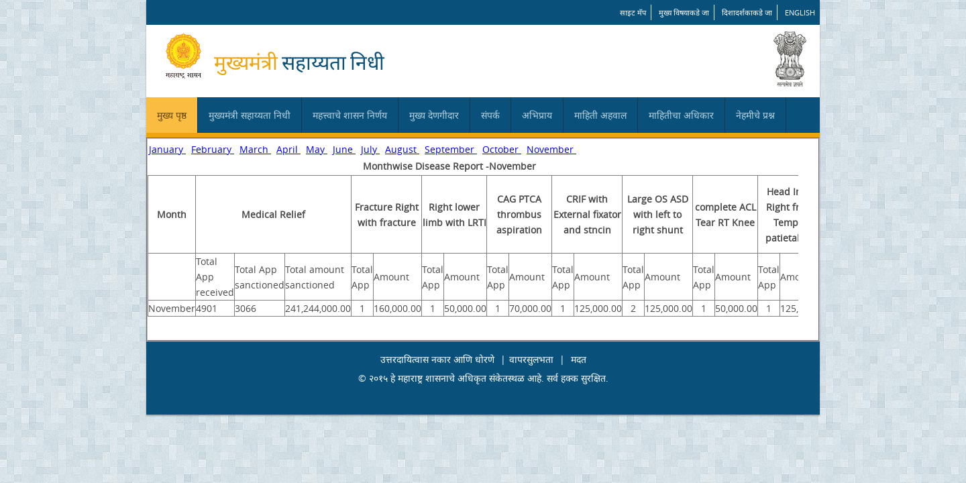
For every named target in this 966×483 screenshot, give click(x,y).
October (501, 149)
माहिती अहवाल (600, 115)
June (344, 149)
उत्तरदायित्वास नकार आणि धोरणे (437, 359)
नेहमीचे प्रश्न (755, 115)
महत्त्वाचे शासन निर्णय (350, 115)
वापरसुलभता (531, 359)
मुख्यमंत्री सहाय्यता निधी (249, 115)
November (551, 149)
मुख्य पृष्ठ (171, 115)
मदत (578, 359)
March (255, 149)
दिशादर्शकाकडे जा (747, 12)
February (212, 149)
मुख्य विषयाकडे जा (684, 12)
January (167, 149)
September (451, 149)
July (370, 149)
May (316, 149)
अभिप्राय (537, 115)
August (402, 149)
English (800, 12)
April (288, 149)
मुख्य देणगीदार (434, 115)
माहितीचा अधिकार (681, 115)
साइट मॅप (633, 12)
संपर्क (490, 115)
